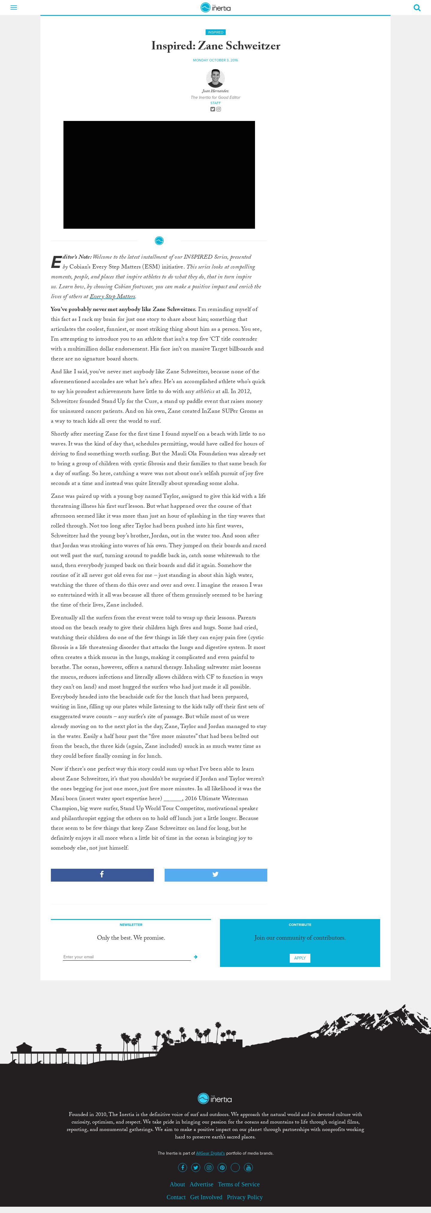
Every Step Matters (112, 297)
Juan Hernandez (215, 91)
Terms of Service (239, 1184)
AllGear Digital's (210, 1153)
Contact (176, 1197)
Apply (300, 958)
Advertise (201, 1184)
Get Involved (206, 1197)
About (177, 1184)
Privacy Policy (245, 1197)
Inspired (215, 32)
